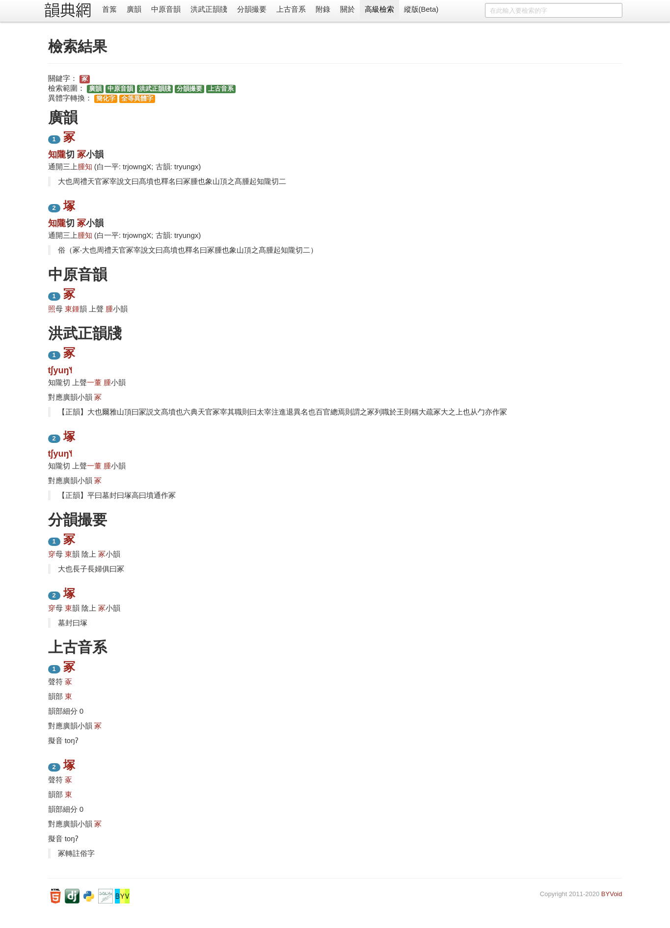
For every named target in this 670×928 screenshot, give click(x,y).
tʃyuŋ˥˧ (60, 370)
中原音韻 (166, 9)
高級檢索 (379, 9)
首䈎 (109, 9)
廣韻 (134, 9)
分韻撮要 (252, 9)
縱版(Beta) (421, 9)
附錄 (323, 9)
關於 (347, 9)
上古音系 (291, 9)
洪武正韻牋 (208, 9)
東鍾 (72, 309)
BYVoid (611, 894)
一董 (94, 382)
